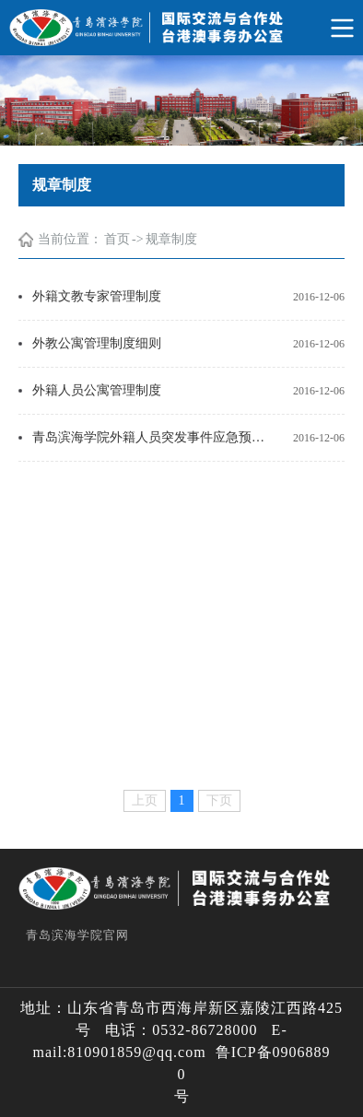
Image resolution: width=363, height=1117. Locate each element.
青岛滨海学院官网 (77, 935)
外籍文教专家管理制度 (96, 296)
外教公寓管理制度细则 (96, 343)
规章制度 (171, 239)
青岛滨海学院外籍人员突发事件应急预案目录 (151, 437)
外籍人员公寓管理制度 (96, 390)
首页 (117, 239)
